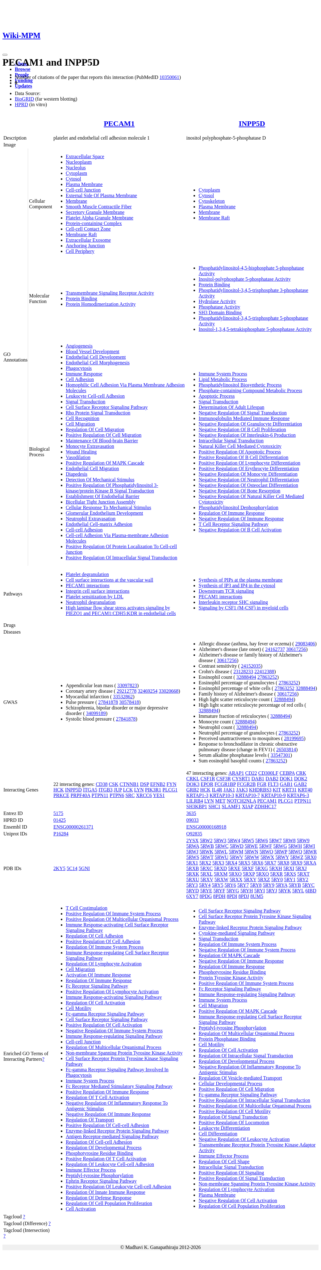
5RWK (206, 851)
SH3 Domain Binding (220, 312)
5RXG (261, 868)
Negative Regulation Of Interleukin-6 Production (247, 435)
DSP (144, 784)
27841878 (108, 702)
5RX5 (244, 862)
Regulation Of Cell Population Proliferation (109, 1203)
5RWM (236, 851)
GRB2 (192, 789)
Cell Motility (78, 1008)
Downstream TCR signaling (226, 591)
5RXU (192, 879)
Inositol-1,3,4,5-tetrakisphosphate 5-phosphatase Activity (255, 329)
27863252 (267, 677)
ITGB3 (105, 789)
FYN (171, 784)
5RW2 (206, 840)
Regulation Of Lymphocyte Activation (104, 963)
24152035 (251, 666)
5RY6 (230, 885)
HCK (58, 789)
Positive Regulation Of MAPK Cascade (105, 463)
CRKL (192, 778)
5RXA (310, 862)
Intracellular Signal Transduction (231, 440)
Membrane (76, 201)
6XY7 (192, 896)
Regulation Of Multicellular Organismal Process (113, 1047)
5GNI (84, 868)
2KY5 (59, 868)
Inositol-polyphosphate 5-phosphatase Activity (244, 279)
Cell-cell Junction (83, 190)
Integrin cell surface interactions (98, 591)
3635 (191, 813)
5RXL (206, 874)
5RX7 (270, 862)
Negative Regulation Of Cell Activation (237, 1200)
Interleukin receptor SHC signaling (233, 602)
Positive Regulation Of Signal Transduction (241, 1178)
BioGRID (24, 99)
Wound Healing (81, 451)
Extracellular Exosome (88, 240)
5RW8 (289, 840)
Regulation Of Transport (90, 1119)
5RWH (295, 846)
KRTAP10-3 (222, 795)
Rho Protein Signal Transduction (98, 412)
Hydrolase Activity (217, 301)
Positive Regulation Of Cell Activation (104, 1025)
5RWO (266, 851)
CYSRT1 (241, 778)
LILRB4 (194, 801)
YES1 (159, 795)
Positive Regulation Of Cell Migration (103, 435)
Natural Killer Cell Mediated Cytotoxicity (239, 446)
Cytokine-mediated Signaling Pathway (236, 933)
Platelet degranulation (87, 574)
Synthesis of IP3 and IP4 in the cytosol (236, 585)
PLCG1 (169, 789)
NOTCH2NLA (241, 801)
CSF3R (223, 778)
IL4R (217, 789)
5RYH (246, 890)
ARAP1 (236, 773)
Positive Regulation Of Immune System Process (113, 913)
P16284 (61, 833)
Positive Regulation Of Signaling (231, 1172)
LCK (128, 789)
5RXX (236, 879)
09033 (192, 820)
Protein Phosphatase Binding (227, 1039)
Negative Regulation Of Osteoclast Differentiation (248, 485)
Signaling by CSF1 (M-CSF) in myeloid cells (243, 607)
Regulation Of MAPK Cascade (229, 955)
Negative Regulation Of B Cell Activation (239, 529)
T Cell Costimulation (86, 908)
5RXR (276, 874)
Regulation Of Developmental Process (104, 1147)
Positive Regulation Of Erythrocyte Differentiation (248, 468)
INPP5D (252, 123)
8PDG (206, 896)
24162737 (275, 649)
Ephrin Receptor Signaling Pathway (101, 1181)
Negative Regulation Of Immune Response (241, 518)
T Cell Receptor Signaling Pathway (233, 524)
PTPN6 (117, 795)
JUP (118, 789)
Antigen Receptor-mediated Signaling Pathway (112, 1136)
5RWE (251, 846)
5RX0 (310, 857)
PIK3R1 (153, 789)
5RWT (206, 857)
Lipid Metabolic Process (222, 379)
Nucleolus (76, 167)
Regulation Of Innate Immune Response (105, 1192)
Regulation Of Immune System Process (105, 947)
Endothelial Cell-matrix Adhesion (99, 524)
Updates (23, 86)
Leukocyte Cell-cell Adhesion (95, 396)
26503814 (286, 749)
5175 (58, 813)
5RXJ (300, 868)
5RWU (221, 857)
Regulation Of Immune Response (231, 513)
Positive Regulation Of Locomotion (233, 1122)
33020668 (168, 691)
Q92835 (194, 833)
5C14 (72, 868)
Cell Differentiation (217, 1133)
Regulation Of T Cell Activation (97, 1097)
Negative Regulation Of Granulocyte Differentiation (250, 424)
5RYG (233, 890)
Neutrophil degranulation (90, 602)
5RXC (206, 868)
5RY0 (277, 879)
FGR (261, 784)
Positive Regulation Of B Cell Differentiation (243, 457)
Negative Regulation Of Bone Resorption (239, 490)
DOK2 (300, 778)
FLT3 (273, 784)
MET (220, 801)
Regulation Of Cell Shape (223, 1161)
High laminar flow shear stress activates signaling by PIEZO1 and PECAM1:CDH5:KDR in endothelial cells (121, 610)
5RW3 (220, 840)
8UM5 (256, 896)
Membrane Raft (81, 234)
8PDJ (243, 896)
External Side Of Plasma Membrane (101, 195)
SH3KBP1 (196, 806)
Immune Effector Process (91, 1169)
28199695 (294, 738)
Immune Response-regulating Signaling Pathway (114, 1036)
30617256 (296, 649)
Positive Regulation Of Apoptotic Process (239, 451)
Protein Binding (81, 298)
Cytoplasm (76, 173)
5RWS (192, 857)
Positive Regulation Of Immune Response (107, 1091)
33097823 (127, 685)
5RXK (192, 874)
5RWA (192, 846)
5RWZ (296, 857)
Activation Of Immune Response (98, 974)
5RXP (249, 874)
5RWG (280, 846)
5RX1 (192, 862)
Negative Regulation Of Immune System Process (114, 1030)
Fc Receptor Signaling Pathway (97, 986)
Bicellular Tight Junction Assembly (100, 502)
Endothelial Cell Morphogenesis (98, 362)
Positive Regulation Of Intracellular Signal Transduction (121, 557)
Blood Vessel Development (92, 351)
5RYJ (271, 890)
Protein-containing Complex (94, 223)
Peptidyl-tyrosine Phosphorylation (99, 1175)
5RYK (284, 890)
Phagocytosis (79, 368)
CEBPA (287, 773)
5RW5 (247, 840)
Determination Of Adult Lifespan (231, 407)
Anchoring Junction (85, 245)
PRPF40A (80, 795)
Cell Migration (80, 424)
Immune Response (84, 373)
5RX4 (231, 862)
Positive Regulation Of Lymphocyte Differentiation (249, 463)
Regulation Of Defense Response (98, 1197)
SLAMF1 (231, 806)
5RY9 (268, 885)
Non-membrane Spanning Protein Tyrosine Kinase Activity (124, 1052)
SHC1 (214, 806)
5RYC (308, 885)
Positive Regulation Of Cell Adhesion (103, 941)
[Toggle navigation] (4, 55)
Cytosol (73, 178)
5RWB (207, 846)
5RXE (234, 868)
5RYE (206, 890)
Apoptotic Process (216, 396)
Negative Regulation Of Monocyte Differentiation (248, 474)
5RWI (309, 846)
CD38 (101, 784)
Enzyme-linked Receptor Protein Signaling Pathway (117, 1130)
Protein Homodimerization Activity (101, 304)
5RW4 (233, 840)
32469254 (147, 691)
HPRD (21, 104)
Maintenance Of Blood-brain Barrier (102, 440)
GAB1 (286, 784)
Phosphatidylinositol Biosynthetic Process (239, 385)
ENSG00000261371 (73, 827)
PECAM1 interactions (88, 585)
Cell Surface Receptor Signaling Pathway (107, 407)
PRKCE (61, 795)
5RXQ (262, 874)
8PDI (232, 896)
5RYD (192, 890)
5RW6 (261, 840)
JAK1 (229, 789)
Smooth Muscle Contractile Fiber (99, 206)
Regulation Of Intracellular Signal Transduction (245, 1055)
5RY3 (192, 885)
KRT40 (305, 789)
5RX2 (205, 862)
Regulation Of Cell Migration (95, 429)
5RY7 (243, 885)
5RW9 (303, 840)
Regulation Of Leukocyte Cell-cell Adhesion (110, 1164)
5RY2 (302, 879)
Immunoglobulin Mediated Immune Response (244, 418)
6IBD (310, 890)
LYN (139, 789)
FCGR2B (246, 784)
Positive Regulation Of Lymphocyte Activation (112, 991)
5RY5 (217, 885)
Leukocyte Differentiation (224, 1128)
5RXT (303, 874)
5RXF (248, 868)
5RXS (290, 874)
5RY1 (289, 879)
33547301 (280, 755)
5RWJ (192, 851)
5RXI (288, 868)
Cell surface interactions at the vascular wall (109, 580)
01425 (59, 820)
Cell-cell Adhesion (84, 529)
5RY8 (255, 885)
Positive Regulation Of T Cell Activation (106, 1158)
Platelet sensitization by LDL (94, 596)
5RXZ (264, 879)
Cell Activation (81, 1208)
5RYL (298, 890)
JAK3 (242, 789)
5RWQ (295, 851)
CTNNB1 (129, 784)
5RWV (236, 857)
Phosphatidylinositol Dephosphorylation (238, 507)
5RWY (282, 857)
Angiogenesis (79, 346)
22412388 (264, 671)
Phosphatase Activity (219, 307)
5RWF (265, 846)
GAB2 (300, 784)
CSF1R (208, 778)
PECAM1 (119, 123)
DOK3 (192, 784)
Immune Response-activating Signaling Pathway (114, 997)
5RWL (221, 851)
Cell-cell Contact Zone (88, 229)
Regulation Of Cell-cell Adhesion (99, 1142)
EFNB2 (157, 784)
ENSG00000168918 (206, 827)
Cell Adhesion (80, 379)
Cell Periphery (80, 251)
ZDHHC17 (265, 806)
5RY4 (205, 885)
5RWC (222, 846)
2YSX (192, 840)
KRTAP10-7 (248, 795)
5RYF (219, 890)
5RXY (250, 879)
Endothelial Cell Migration (92, 468)
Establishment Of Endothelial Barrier (103, 496)
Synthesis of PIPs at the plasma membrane (240, 580)
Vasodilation (78, 457)
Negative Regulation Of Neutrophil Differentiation (248, 479)
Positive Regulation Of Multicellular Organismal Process (122, 919)
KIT (277, 789)
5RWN (251, 851)
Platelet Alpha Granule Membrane (99, 217)
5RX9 (296, 862)
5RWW (251, 857)
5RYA (281, 885)
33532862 (123, 696)
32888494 (246, 677)
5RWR (310, 851)
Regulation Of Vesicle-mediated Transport (240, 1078)
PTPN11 (100, 795)
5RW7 (275, 840)
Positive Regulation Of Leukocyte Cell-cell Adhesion (118, 1186)
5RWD (236, 846)
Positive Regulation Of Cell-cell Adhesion (107, 1125)
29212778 (126, 691)
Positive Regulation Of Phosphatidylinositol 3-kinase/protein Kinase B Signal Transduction (112, 488)
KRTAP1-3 (197, 795)
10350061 (169, 77)
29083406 (305, 643)
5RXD (220, 868)
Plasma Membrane (84, 184)
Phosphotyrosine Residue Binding (99, 1153)
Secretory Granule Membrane (95, 212)
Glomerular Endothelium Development (104, 513)
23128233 (243, 671)
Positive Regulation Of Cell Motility (234, 1111)
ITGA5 (90, 789)
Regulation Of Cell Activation (95, 1002)
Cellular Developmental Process (230, 1083)
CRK (301, 773)
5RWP (280, 851)
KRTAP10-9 (273, 795)
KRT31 (289, 789)
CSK (113, 784)
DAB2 (271, 778)
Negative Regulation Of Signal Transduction (242, 412)
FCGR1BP (225, 784)
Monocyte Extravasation (90, 446)
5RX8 (283, 862)
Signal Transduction (85, 401)
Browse (22, 69)
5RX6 (257, 862)
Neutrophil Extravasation (90, 518)
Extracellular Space (85, 156)
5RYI (259, 890)
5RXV (206, 879)
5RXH (275, 868)
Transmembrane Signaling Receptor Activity (110, 293)
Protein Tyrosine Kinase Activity (230, 977)
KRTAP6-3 (298, 795)
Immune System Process (222, 373)
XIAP (247, 806)
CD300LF (268, 773)
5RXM (220, 874)
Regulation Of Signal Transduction (233, 1117)
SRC (130, 795)
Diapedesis (76, 474)
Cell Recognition (82, 418)
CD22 (251, 773)
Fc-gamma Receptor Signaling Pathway (105, 1013)
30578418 (129, 702)
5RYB (295, 885)
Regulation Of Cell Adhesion (94, 935)
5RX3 (218, 862)
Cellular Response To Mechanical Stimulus (108, 507)
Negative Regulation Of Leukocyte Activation (244, 1139)
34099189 (96, 713)
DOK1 (286, 778)
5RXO (235, 874)
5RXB (192, 868)
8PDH (219, 896)
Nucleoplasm (79, 162)
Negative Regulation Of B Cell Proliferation (242, 429)
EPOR (207, 784)
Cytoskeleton (211, 201)
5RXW (221, 879)
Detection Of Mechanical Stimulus (100, 479)
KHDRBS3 (260, 789)
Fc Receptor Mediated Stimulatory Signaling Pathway (119, 1086)
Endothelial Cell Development (96, 357)
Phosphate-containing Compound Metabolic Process (250, 390)
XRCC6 (144, 795)
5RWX (267, 857)
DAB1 (257, 778)
